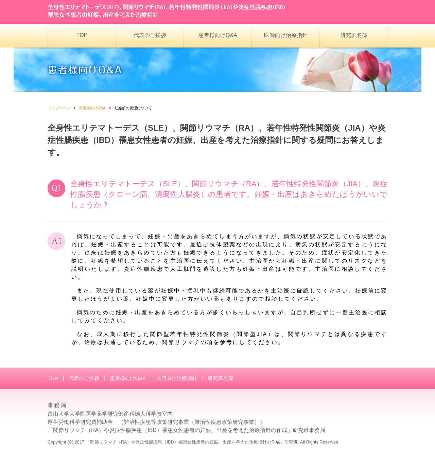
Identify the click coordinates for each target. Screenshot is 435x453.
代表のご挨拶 (150, 35)
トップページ (59, 108)
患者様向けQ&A (217, 35)
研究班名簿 (353, 35)
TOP (82, 35)
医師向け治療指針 (286, 35)
